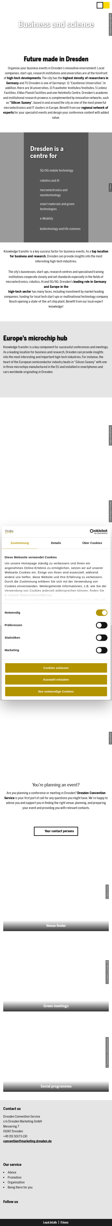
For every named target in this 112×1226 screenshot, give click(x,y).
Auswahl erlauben (56, 679)
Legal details (50, 1222)
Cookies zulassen (56, 668)
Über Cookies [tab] (92, 543)
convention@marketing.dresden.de (27, 1141)
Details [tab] (56, 543)
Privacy (64, 1222)
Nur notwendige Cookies (56, 691)
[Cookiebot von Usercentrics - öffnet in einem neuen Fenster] (89, 531)
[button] (106, 5)
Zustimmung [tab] (19, 543)
